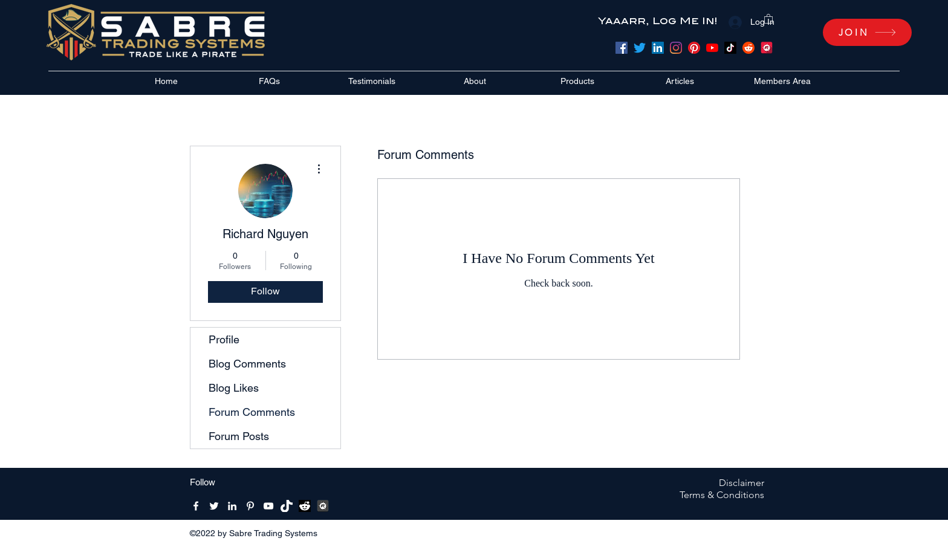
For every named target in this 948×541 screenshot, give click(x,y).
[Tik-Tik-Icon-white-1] (287, 506)
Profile (224, 339)
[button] (768, 18)
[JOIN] (867, 32)
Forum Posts (239, 436)
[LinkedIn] (658, 48)
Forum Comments (252, 412)
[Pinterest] (694, 48)
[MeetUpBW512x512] (323, 506)
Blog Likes (234, 387)
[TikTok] (730, 48)
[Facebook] (621, 48)
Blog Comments (247, 363)
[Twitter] (640, 48)
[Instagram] (676, 48)
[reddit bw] (305, 506)
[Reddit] (748, 48)
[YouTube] (712, 48)
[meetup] (767, 48)
